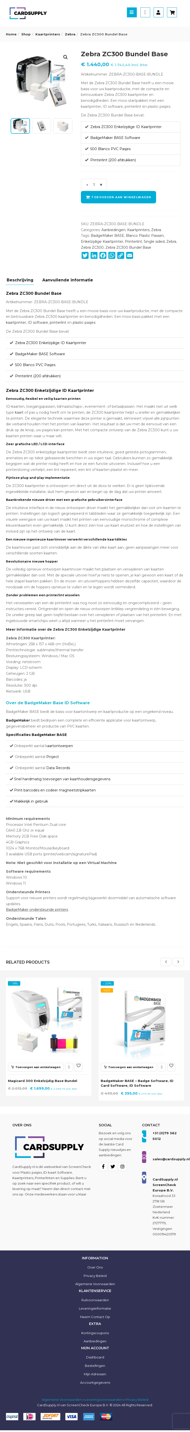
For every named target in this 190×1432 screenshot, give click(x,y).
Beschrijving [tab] (20, 280)
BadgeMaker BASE (107, 235)
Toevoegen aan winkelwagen (122, 197)
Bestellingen (95, 1368)
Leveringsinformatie (95, 1310)
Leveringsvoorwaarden (103, 1402)
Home (11, 34)
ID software (38, 322)
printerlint (58, 322)
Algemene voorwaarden (95, 1286)
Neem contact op (95, 1319)
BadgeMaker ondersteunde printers (37, 909)
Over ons (95, 1269)
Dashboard (95, 1359)
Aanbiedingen (113, 230)
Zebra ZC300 (92, 247)
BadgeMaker (18, 720)
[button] (65, 57)
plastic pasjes (84, 322)
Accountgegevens (95, 1384)
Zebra (70, 34)
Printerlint (133, 241)
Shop (26, 34)
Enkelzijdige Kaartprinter (102, 241)
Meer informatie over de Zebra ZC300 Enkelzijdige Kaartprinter (65, 629)
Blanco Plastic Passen (145, 235)
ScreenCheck (80, 1169)
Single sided (154, 241)
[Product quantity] (94, 184)
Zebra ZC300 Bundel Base (128, 247)
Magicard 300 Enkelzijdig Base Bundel (44, 1080)
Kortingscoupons (95, 1335)
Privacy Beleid (95, 1277)
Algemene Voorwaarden (62, 1402)
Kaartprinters (47, 34)
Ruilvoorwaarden (95, 1302)
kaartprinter (16, 322)
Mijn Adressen (95, 1376)
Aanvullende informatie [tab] (67, 280)
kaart (19, 412)
